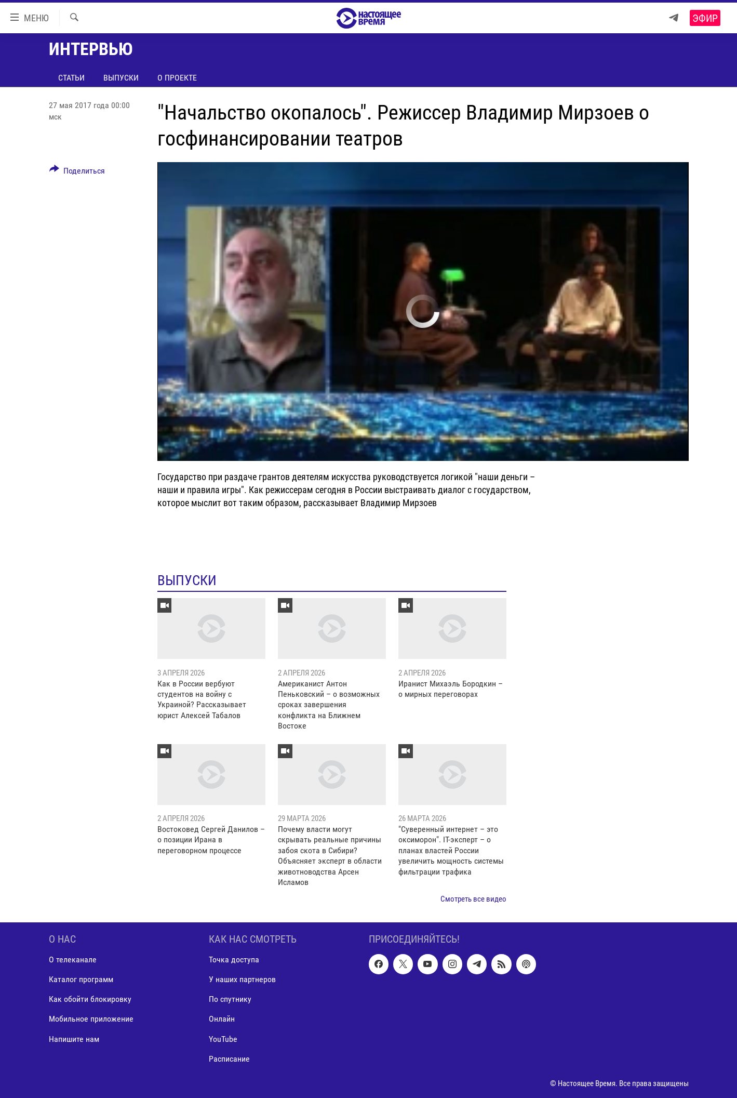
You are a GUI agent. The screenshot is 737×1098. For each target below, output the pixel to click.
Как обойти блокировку (90, 999)
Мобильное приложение (91, 1019)
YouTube (223, 1038)
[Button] (77, 172)
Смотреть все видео (473, 899)
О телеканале (73, 959)
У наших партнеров (242, 979)
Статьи (71, 78)
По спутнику (230, 999)
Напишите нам (74, 1038)
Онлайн (222, 1019)
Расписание (229, 1058)
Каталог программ (81, 979)
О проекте (177, 78)
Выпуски (121, 78)
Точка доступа (234, 959)
